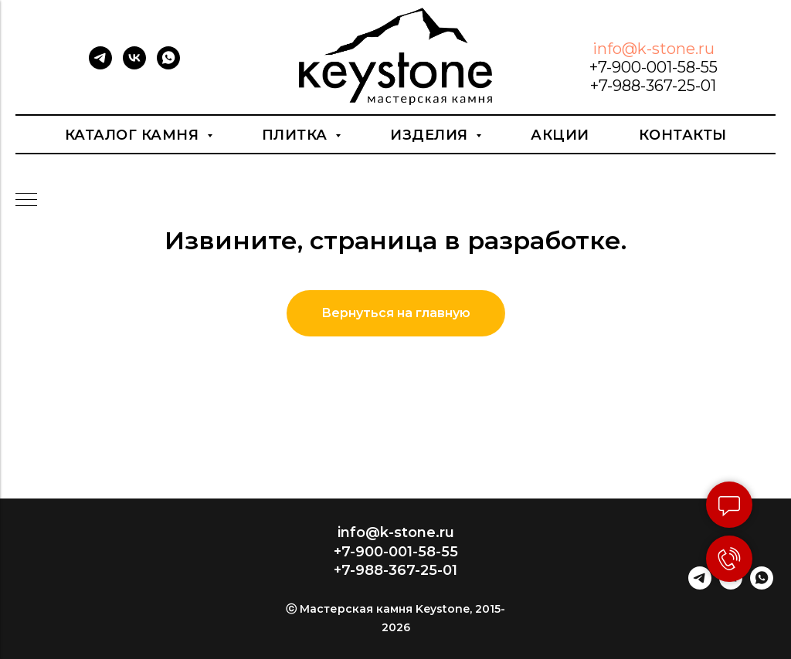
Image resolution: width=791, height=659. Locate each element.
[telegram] (100, 65)
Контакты (683, 135)
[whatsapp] (168, 65)
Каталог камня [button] (134, 135)
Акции (560, 135)
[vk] (134, 65)
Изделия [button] (431, 135)
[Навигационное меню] (26, 200)
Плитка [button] (297, 135)
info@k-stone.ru (653, 48)
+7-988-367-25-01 (653, 85)
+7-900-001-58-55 (653, 67)
